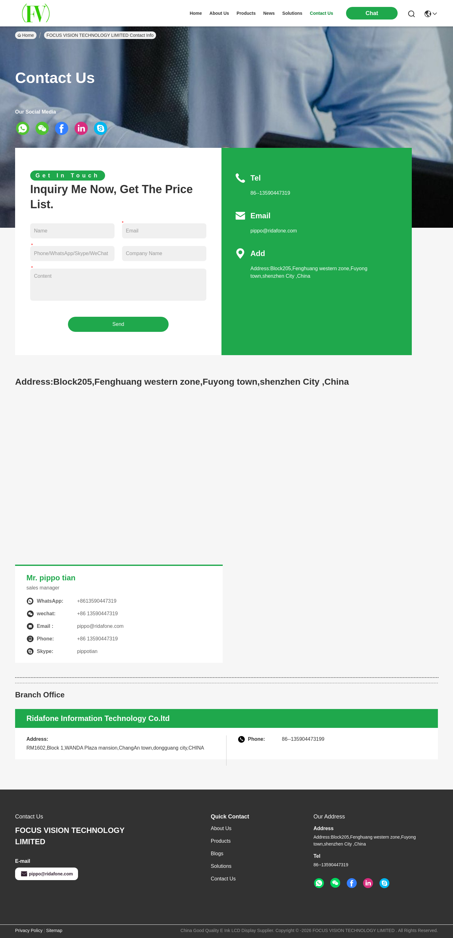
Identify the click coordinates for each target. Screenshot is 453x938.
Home (196, 13)
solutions (292, 13)
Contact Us (223, 878)
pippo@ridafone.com (273, 230)
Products (221, 841)
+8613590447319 (96, 601)
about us (219, 13)
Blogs (217, 853)
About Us (221, 828)
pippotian (87, 651)
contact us (321, 13)
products (246, 13)
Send (118, 324)
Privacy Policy (28, 930)
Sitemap (54, 930)
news (269, 13)
